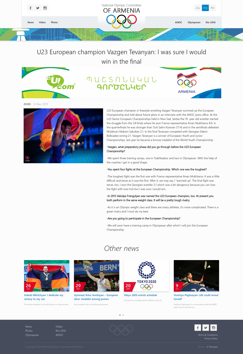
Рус (212, 7)
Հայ (198, 7)
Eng (205, 7)
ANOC (178, 22)
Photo (54, 22)
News (31, 22)
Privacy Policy (211, 338)
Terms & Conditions (208, 334)
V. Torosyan (212, 346)
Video (42, 22)
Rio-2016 (210, 22)
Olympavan (194, 22)
